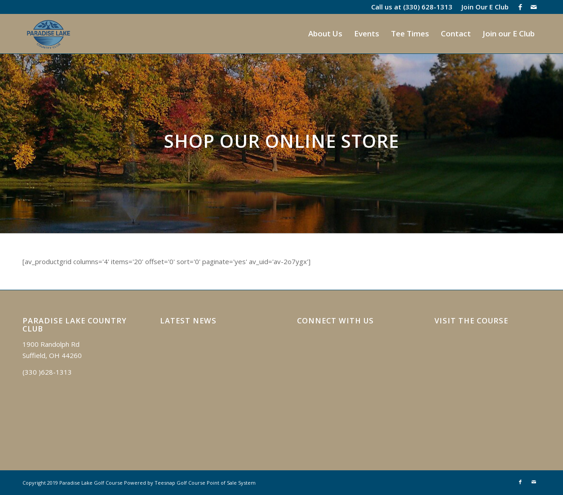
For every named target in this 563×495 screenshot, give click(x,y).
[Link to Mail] (534, 6)
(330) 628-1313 (427, 6)
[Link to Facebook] (520, 6)
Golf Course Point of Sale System (216, 482)
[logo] (48, 33)
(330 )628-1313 (47, 371)
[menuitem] (483, 6)
